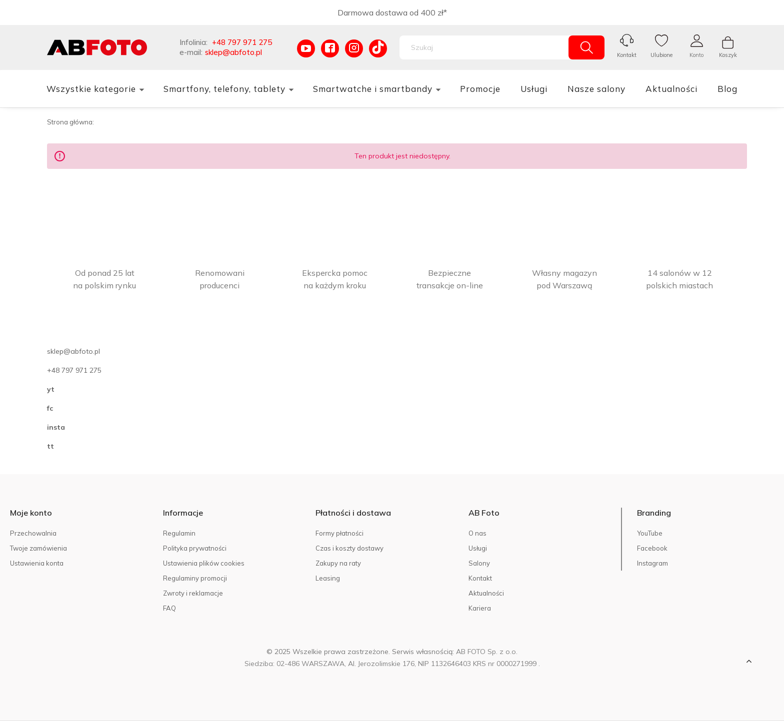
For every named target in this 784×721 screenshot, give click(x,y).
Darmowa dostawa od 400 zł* (392, 12)
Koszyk (728, 54)
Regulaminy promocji (195, 578)
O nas (477, 533)
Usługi (477, 548)
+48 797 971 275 (242, 42)
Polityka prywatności (194, 548)
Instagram (652, 563)
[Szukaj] (586, 47)
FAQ (169, 608)
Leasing (328, 578)
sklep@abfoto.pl (233, 52)
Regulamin (179, 533)
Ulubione (661, 54)
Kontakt (626, 54)
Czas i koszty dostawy (350, 548)
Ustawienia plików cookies (203, 563)
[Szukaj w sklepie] (486, 47)
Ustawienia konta (37, 563)
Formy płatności (340, 533)
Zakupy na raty (338, 563)
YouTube (649, 533)
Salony (479, 563)
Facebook (652, 548)
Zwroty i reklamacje (193, 593)
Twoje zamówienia (38, 548)
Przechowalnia (33, 533)
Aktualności (486, 593)
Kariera (479, 608)
